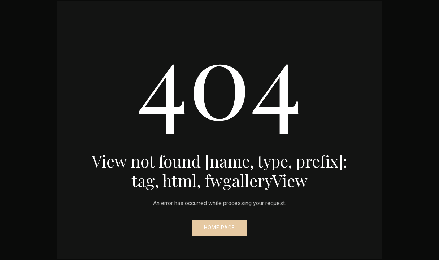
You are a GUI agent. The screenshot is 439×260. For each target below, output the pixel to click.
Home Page (219, 227)
